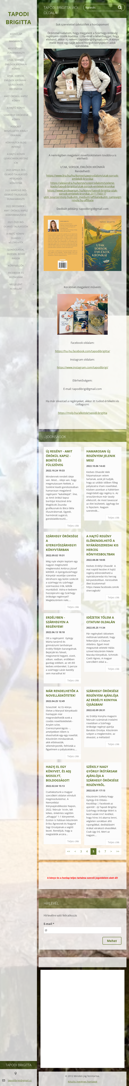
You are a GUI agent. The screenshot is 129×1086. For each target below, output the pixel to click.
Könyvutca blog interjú (16, 144)
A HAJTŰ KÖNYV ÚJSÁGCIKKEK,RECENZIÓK (16, 158)
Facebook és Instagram (16, 275)
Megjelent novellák (15, 286)
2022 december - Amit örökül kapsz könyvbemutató (16, 210)
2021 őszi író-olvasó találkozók (16, 224)
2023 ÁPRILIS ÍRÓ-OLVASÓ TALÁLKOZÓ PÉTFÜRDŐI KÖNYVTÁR (15, 176)
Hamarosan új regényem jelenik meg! (100, 455)
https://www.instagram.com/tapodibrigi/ (82, 367)
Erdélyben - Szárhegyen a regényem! (57, 622)
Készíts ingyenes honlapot (82, 1081)
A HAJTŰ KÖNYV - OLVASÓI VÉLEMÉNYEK (16, 238)
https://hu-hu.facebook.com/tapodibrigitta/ (82, 351)
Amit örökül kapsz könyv (16, 98)
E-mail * (49, 924)
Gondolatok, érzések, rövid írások (16, 254)
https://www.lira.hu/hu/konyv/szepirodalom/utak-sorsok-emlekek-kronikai (82, 177)
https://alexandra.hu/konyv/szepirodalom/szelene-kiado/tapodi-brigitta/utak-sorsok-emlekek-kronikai (82, 184)
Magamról (16, 41)
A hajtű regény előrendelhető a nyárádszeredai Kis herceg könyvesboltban (102, 545)
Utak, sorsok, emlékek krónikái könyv (16, 64)
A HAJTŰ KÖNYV (16, 107)
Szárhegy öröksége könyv (16, 117)
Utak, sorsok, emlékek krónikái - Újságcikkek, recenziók (16, 82)
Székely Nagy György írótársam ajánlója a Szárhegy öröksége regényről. (102, 776)
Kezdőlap (16, 34)
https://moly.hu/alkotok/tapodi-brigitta (82, 413)
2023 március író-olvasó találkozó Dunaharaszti (15, 195)
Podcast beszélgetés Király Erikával (16, 131)
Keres (120, 7)
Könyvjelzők (16, 265)
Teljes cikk (73, 525)
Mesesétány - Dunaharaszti (16, 50)
